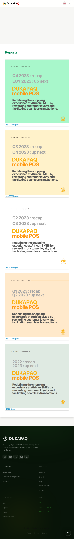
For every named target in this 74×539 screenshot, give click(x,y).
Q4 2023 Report (12, 124)
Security (44, 535)
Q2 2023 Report (12, 267)
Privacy (36, 535)
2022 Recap (10, 409)
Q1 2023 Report (12, 339)
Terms (29, 535)
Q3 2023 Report (12, 196)
